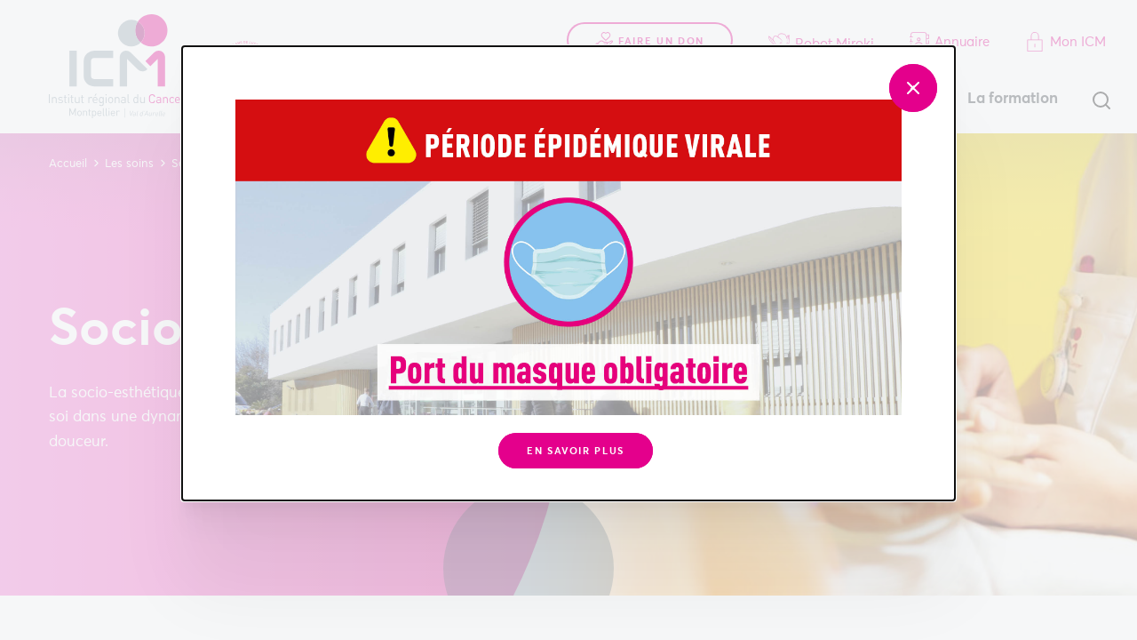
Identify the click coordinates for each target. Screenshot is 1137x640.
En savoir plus (575, 451)
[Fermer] (913, 88)
